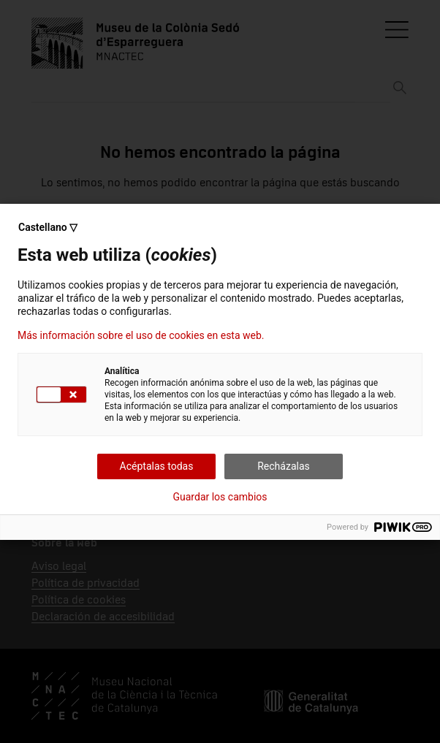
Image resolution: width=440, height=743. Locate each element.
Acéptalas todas (157, 466)
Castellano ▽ (47, 227)
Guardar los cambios (220, 497)
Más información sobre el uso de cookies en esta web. (141, 335)
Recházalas (283, 466)
